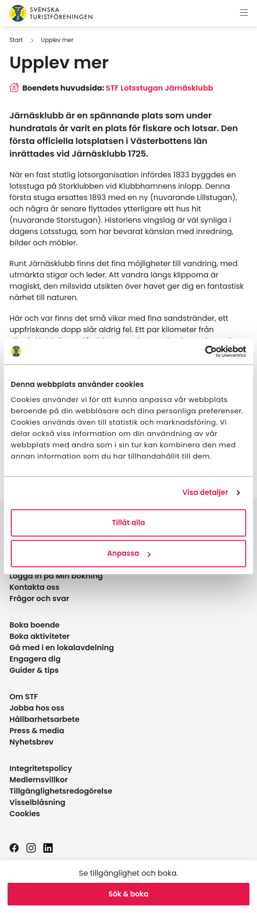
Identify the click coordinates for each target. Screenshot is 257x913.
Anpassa (129, 553)
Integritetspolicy (40, 768)
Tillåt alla (128, 523)
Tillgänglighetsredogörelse (60, 791)
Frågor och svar (39, 598)
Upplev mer (57, 40)
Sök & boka (129, 894)
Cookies (24, 813)
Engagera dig (35, 658)
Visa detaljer (205, 492)
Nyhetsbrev (31, 742)
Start (16, 40)
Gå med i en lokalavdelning (61, 647)
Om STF (23, 696)
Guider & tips (34, 670)
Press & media (36, 730)
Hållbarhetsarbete (44, 719)
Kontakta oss (34, 587)
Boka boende (34, 625)
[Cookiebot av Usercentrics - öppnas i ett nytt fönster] (205, 351)
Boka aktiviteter (39, 636)
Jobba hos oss (36, 708)
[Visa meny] (244, 13)
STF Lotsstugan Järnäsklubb (159, 88)
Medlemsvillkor (38, 779)
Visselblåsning (37, 802)
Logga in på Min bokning (56, 575)
